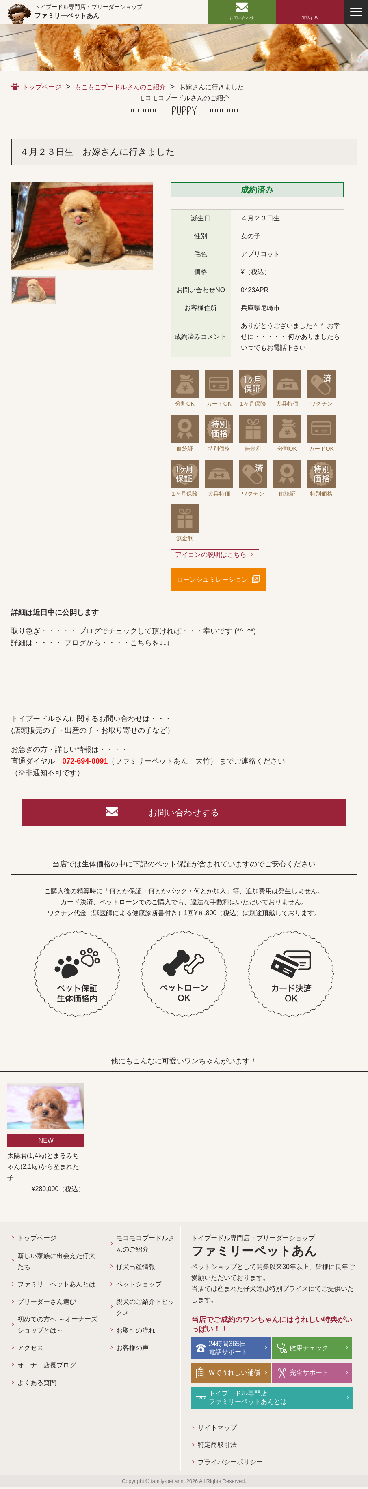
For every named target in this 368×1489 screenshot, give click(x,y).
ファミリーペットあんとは (56, 1286)
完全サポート (309, 1374)
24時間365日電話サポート (229, 1349)
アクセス (30, 1349)
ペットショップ (139, 1286)
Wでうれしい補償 (235, 1374)
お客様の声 (132, 1349)
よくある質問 (36, 1384)
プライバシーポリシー (230, 1463)
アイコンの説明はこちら (211, 555)
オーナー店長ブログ (46, 1367)
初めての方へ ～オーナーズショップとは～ (57, 1326)
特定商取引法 (217, 1446)
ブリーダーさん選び (46, 1303)
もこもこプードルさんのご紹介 (120, 86)
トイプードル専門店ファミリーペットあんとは (249, 1398)
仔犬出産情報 (135, 1268)
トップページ (41, 86)
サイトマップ (217, 1428)
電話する (310, 17)
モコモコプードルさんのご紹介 (145, 1245)
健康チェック (309, 1349)
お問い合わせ (241, 17)
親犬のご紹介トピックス (145, 1309)
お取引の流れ (135, 1332)
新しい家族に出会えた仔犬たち (56, 1263)
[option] (82, 226)
